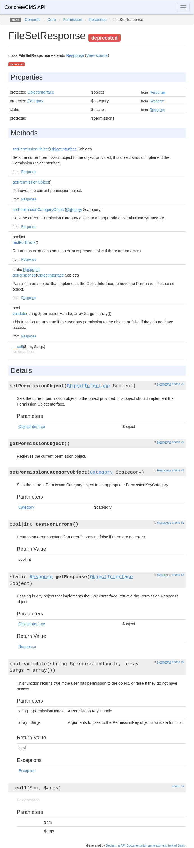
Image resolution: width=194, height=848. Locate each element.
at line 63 (178, 574)
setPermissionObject (31, 149)
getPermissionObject (31, 182)
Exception (26, 770)
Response (98, 19)
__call (18, 346)
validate (19, 313)
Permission (72, 19)
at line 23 (178, 384)
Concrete (33, 19)
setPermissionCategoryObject (39, 209)
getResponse (24, 275)
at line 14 (178, 786)
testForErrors (24, 242)
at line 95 (178, 662)
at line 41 (178, 470)
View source (97, 55)
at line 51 (178, 522)
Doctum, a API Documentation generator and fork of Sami (145, 845)
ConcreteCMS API (25, 7)
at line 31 (178, 442)
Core (51, 19)
